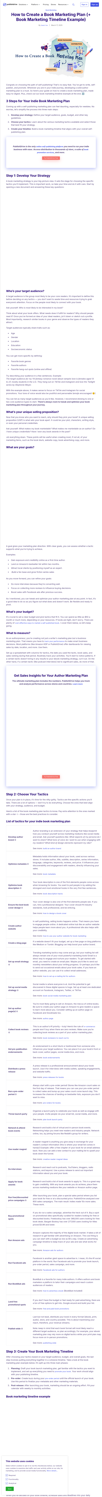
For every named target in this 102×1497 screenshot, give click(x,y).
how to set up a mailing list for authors (61, 726)
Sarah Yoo (44, 25)
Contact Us (79, 1408)
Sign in (84, 5)
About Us (78, 1405)
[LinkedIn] (96, 1434)
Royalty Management (12, 1405)
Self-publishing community (61, 1412)
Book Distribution (10, 1402)
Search (75, 4)
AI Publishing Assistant (12, 1408)
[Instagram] (84, 1434)
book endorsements (52, 807)
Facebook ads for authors (55, 1019)
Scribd (29, 1408)
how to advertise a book (54, 1040)
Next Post (73, 1291)
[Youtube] (88, 1434)
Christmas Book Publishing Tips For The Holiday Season (37, 1366)
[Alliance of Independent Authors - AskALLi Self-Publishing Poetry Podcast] (29, 1435)
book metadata (50, 624)
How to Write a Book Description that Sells (30, 1322)
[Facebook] (80, 1434)
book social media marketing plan (59, 745)
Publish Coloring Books (12, 1421)
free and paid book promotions (57, 1058)
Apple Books (32, 1412)
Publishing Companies (35, 1402)
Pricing (47, 5)
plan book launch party (54, 869)
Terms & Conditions (82, 1415)
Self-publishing (15, 1364)
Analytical (12, 1483)
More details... (52, 1471)
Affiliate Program (57, 1415)
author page (48, 768)
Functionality (13, 1479)
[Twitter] (92, 1434)
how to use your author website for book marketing (67, 685)
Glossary (54, 1405)
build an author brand (53, 598)
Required (12, 1475)
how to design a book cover (56, 663)
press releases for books (54, 827)
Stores (55, 5)
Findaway (31, 1425)
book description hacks (54, 643)
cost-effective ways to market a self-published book (39, 449)
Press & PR (79, 1412)
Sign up (95, 5)
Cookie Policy (80, 1422)
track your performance (56, 468)
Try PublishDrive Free (51, 158)
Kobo (29, 1405)
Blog (52, 1402)
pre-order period (53, 1128)
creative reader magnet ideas (56, 909)
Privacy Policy (80, 1419)
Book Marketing (51, 10)
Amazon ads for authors (54, 1000)
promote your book (64, 1121)
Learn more (77, 510)
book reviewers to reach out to (57, 787)
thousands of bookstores (53, 1255)
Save (10, 1489)
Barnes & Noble (33, 1422)
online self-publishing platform (50, 146)
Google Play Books (34, 1419)
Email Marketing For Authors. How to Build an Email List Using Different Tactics (48, 1344)
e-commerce (90, 776)
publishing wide (50, 1092)
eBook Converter (10, 1412)
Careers (77, 1402)
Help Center (55, 1408)
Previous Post (28, 1291)
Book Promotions (10, 1424)
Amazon (30, 1415)
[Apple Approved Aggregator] (12, 1435)
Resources (64, 5)
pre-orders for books (53, 852)
